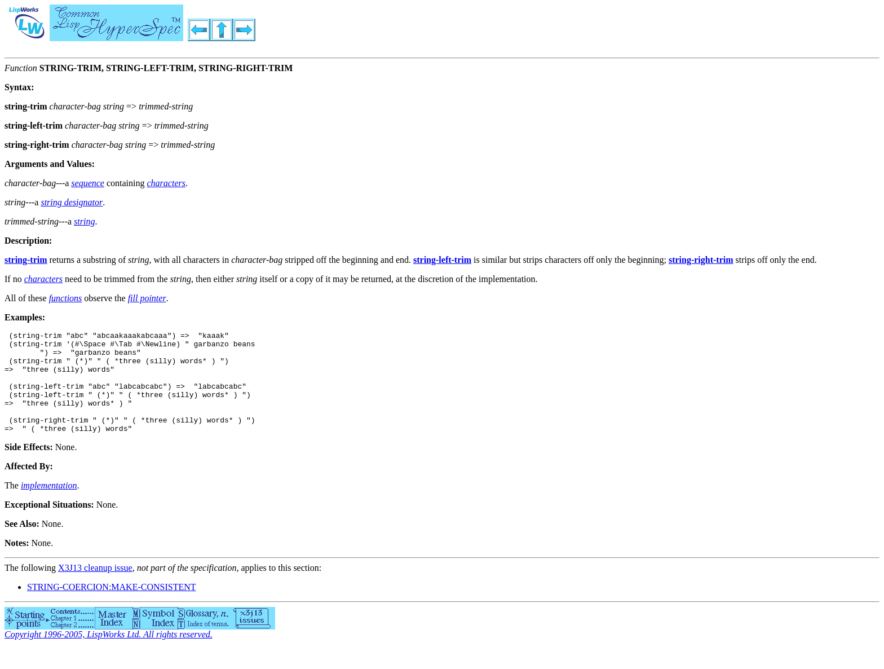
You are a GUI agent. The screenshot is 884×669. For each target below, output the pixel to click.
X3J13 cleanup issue (95, 588)
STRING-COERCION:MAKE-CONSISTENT (111, 607)
